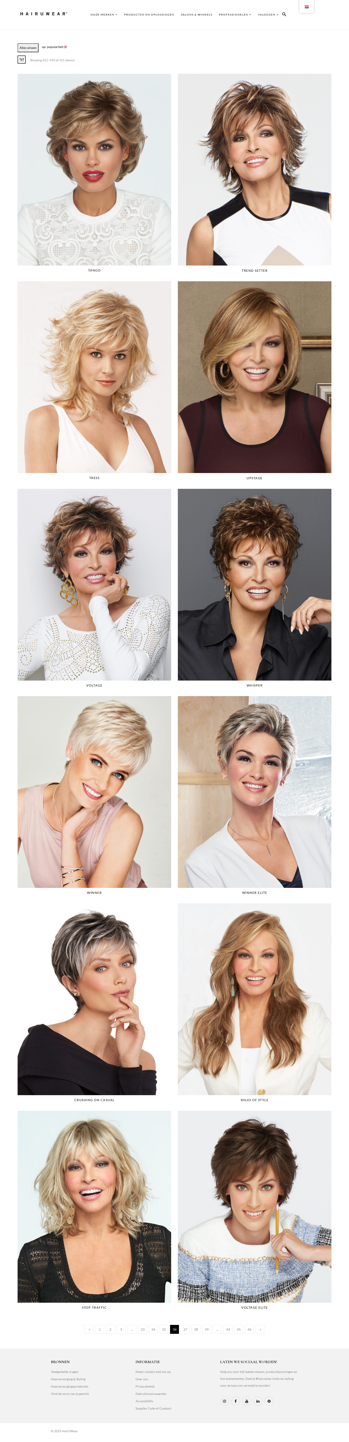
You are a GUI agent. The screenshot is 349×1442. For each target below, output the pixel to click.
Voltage (94, 685)
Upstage (255, 478)
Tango (94, 270)
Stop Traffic (94, 1307)
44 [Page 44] (228, 1329)
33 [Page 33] (143, 1329)
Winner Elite (254, 893)
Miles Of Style (254, 1100)
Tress (94, 478)
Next (260, 1329)
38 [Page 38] (196, 1329)
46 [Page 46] (250, 1329)
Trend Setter (255, 270)
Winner (94, 893)
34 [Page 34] (153, 1329)
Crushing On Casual (94, 1100)
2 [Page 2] (111, 1329)
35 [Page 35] (164, 1329)
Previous (89, 1329)
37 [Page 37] (185, 1329)
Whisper (255, 685)
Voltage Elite (254, 1307)
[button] (284, 15)
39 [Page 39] (207, 1329)
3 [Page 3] (121, 1329)
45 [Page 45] (239, 1329)
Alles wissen (28, 48)
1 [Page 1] (100, 1329)
